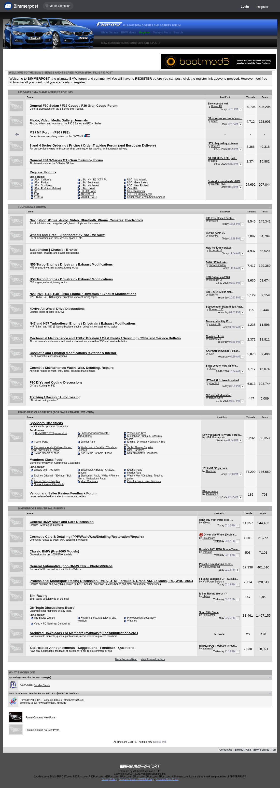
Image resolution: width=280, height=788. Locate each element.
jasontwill (214, 383)
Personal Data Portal (167, 779)
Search (178, 32)
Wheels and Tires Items (46, 469)
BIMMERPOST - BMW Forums (252, 749)
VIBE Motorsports (215, 437)
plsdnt (214, 121)
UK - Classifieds (136, 191)
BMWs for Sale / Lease (46, 453)
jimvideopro (208, 538)
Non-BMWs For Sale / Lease (96, 453)
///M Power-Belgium (213, 581)
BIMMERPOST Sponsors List (51, 433)
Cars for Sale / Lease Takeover (144, 481)
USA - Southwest (43, 185)
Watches (132, 620)
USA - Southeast (90, 182)
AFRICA (38, 197)
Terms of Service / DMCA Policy (136, 779)
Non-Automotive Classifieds (142, 453)
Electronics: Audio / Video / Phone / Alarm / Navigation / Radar (51, 449)
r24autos (207, 552)
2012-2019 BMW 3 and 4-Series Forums (45, 92)
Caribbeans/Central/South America (146, 197)
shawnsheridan (217, 265)
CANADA (132, 188)
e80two (206, 522)
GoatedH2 (216, 106)
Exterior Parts (88, 441)
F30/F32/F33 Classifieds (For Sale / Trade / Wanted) (56, 412)
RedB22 (215, 146)
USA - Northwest (90, 185)
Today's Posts (162, 32)
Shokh (212, 368)
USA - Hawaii (88, 188)
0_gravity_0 (215, 250)
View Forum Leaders (153, 659)
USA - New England (138, 185)
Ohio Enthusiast (211, 566)
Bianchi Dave (218, 184)
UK (35, 191)
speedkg (214, 235)
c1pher (206, 596)
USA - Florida (41, 182)
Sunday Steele (42, 685)
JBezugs (61, 702)
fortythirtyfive (216, 398)
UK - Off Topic (88, 191)
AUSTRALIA (87, 194)
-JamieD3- (215, 324)
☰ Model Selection (58, 6)
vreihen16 (207, 648)
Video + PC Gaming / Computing (52, 623)
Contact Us (225, 749)
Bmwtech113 (216, 309)
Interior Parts (41, 441)
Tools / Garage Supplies (140, 447)
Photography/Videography (141, 617)
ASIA (37, 194)
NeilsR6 (213, 294)
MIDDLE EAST (89, 197)
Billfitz (214, 161)
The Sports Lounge (44, 617)
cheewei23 (215, 339)
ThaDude (211, 471)
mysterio (214, 221)
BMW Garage (109, 32)
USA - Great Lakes (137, 182)
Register (262, 7)
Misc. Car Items (135, 450)
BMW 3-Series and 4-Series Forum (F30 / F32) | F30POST (129, 42)
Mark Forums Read (126, 659)
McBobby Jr (215, 280)
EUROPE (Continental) (139, 194)
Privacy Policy (109, 779)
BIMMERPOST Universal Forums (41, 508)
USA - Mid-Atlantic (137, 179)
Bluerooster (208, 615)
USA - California (42, 179)
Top (273, 749)
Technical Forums (32, 206)
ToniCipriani (212, 494)
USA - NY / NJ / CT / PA (94, 179)
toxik (211, 353)
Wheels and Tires (136, 433)
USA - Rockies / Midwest (47, 188)
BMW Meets (128, 32)
